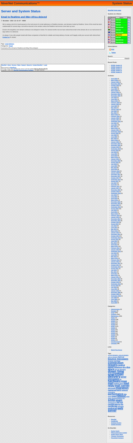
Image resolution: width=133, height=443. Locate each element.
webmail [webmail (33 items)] (112, 408)
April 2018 (114, 169)
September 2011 (116, 267)
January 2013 (115, 249)
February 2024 (115, 102)
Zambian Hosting (116, 423)
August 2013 (115, 239)
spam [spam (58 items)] (118, 400)
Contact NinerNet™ (38, 65)
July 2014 (114, 225)
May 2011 (114, 272)
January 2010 (115, 290)
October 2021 (115, 119)
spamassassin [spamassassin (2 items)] (112, 402)
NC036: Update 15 (116, 72)
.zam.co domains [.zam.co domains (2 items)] (113, 357)
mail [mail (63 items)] (110, 383)
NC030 (113, 328)
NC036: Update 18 (116, 67)
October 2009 (115, 294)
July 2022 (114, 111)
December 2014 (115, 219)
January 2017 (115, 188)
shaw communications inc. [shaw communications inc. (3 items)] (116, 398)
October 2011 (115, 265)
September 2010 (116, 284)
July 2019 (114, 152)
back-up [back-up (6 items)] (121, 357)
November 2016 (115, 190)
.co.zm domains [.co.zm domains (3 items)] (113, 355)
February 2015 (115, 215)
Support (23, 65)
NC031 (113, 329)
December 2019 (115, 143)
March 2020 (114, 140)
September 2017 (116, 179)
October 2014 (115, 222)
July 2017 (114, 183)
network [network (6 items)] (125, 390)
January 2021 (115, 130)
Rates (18, 65)
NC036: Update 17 (116, 68)
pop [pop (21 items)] (114, 396)
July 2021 (114, 123)
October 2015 (115, 205)
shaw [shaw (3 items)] (127, 396)
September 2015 (116, 207)
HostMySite (114, 421)
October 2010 (115, 282)
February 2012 (115, 260)
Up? (129, 20)
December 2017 (115, 174)
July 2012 (114, 253)
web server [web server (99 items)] (115, 409)
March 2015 (114, 213)
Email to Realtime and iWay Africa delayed (24, 17)
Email (11, 46)
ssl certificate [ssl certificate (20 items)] (115, 403)
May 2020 (114, 138)
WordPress (13, 67)
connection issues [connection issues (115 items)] (116, 364)
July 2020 (114, 135)
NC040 (113, 338)
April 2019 (114, 155)
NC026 (113, 324)
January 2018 (115, 172)
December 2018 (115, 160)
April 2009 (114, 302)
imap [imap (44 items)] (124, 381)
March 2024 (114, 101)
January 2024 (115, 104)
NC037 (113, 336)
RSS (112, 49)
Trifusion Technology (117, 436)
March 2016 (114, 200)
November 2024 (115, 95)
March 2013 (114, 246)
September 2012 (116, 251)
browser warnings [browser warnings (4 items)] (114, 361)
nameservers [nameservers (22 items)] (114, 390)
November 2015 (115, 203)
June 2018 (114, 166)
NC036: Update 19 (116, 65)
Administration (115, 309)
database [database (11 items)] (118, 367)
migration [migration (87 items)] (122, 387)
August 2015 (115, 208)
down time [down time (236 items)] (116, 371)
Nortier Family (115, 431)
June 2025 (114, 89)
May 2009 (114, 301)
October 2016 (115, 191)
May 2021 (114, 126)
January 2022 (115, 118)
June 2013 (114, 241)
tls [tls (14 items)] (119, 404)
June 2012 (114, 255)
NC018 (113, 319)
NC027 (113, 326)
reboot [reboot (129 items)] (121, 396)
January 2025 (115, 92)
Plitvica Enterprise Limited (119, 432)
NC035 (113, 333)
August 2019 (115, 150)
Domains (113, 311)
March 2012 (114, 258)
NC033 (113, 331)
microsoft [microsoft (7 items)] (111, 388)
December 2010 (115, 278)
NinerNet (113, 419)
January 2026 (115, 82)
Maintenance (115, 316)
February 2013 (115, 248)
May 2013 (114, 243)
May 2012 (114, 256)
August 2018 (115, 162)
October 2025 (115, 85)
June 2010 (114, 289)
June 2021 (114, 125)
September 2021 (116, 121)
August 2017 (115, 181)
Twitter (113, 52)
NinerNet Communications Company (23, 70)
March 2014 (114, 231)
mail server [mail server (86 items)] (122, 385)
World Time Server (116, 350)
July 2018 (114, 164)
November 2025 (115, 83)
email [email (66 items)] (111, 374)
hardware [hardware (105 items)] (114, 381)
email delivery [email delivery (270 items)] (116, 375)
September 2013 (116, 237)
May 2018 (114, 167)
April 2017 (114, 184)
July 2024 (114, 97)
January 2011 (115, 277)
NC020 (113, 321)
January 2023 (115, 109)
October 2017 (115, 178)
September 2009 (116, 296)
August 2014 (115, 224)
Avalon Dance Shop (117, 434)
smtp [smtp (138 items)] (111, 400)
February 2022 (115, 116)
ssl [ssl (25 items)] (118, 402)
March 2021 (114, 128)
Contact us (6, 37)
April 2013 (114, 244)
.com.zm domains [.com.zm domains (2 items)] (123, 355)
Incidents (114, 314)
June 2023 (114, 106)
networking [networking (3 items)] (111, 392)
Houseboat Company (117, 438)
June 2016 (114, 196)
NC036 (113, 335)
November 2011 (115, 263)
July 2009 (114, 297)
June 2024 (114, 99)
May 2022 (114, 113)
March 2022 (114, 114)
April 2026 (114, 78)
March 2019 (114, 157)
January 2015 (115, 217)
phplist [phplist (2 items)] (110, 396)
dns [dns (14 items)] (124, 367)
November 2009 (115, 292)
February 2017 (115, 186)
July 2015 (114, 210)
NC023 (113, 323)
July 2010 (114, 287)
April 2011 (114, 273)
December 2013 (115, 234)
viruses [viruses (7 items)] (121, 406)
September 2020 (116, 131)
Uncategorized (115, 341)
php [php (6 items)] (125, 394)
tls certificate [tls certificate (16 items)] (115, 405)
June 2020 (114, 137)
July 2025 (114, 87)
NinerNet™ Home (6, 65)
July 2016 (114, 195)
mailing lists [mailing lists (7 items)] (118, 384)
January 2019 (115, 159)
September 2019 (116, 148)
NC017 (113, 317)
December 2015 (115, 202)
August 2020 (115, 133)
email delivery (9, 44)
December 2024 (115, 94)
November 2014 (115, 220)
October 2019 (115, 147)
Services (14, 65)
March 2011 (114, 275)
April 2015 (114, 212)
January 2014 (115, 232)
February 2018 (115, 171)
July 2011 (114, 270)
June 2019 (114, 154)
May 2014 (114, 229)
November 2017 (115, 176)
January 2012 (115, 261)
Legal (45, 65)
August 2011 (115, 268)
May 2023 (114, 107)
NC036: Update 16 (116, 70)
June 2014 (114, 227)
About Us (29, 65)
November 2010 (115, 280)
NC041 (113, 340)
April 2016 (114, 198)
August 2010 (115, 285)
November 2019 (115, 145)
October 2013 (115, 236)
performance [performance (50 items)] (115, 393)
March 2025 (114, 90)
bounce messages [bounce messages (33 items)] (118, 358)
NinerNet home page (114, 10)
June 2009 (114, 299)
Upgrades (114, 343)
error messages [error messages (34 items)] (117, 377)
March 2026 (114, 80)
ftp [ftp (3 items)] (120, 379)
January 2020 (115, 142)
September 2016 (116, 193)
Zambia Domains (116, 424)
